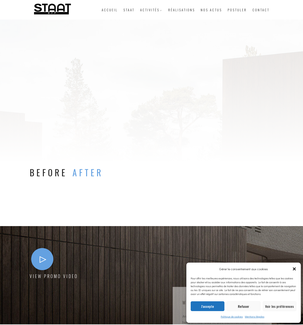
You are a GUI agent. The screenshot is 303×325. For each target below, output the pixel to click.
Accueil (110, 9)
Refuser (243, 306)
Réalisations (181, 9)
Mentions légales (254, 316)
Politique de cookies (232, 316)
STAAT (129, 9)
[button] (294, 269)
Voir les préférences (279, 306)
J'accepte (207, 306)
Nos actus (211, 9)
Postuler (237, 9)
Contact (260, 9)
